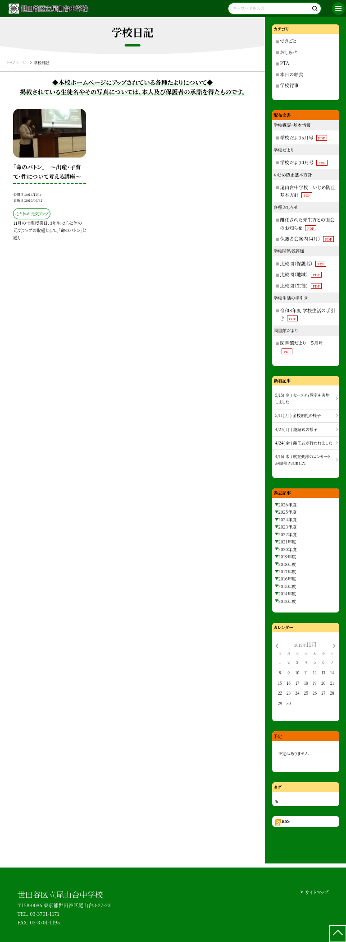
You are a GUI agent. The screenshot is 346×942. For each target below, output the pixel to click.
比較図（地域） (301, 274)
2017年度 (287, 571)
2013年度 (287, 601)
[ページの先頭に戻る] (338, 934)
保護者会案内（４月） (307, 238)
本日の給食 (292, 74)
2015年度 (287, 586)
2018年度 (287, 564)
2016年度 (287, 578)
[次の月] (334, 645)
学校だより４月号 (304, 162)
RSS (285, 821)
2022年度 (287, 534)
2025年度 (287, 512)
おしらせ (288, 52)
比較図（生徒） (301, 285)
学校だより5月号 (303, 137)
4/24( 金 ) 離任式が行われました (303, 443)
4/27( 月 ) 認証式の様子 (296, 429)
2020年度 (287, 549)
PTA (284, 63)
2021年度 (287, 541)
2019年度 (287, 556)
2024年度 (287, 519)
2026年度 (287, 504)
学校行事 (289, 85)
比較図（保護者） (303, 263)
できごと (288, 40)
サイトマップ (316, 892)
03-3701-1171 (44, 913)
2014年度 (287, 593)
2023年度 (287, 527)
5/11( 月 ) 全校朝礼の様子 (298, 415)
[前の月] (276, 645)
